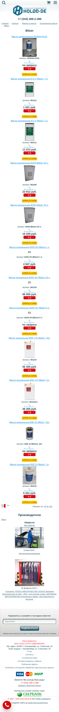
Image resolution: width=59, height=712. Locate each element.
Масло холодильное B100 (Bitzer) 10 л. (29, 163)
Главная (4, 23)
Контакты (29, 655)
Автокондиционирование (29, 553)
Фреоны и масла (29, 23)
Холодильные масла (48, 23)
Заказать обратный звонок (29, 685)
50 (48, 506)
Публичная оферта (29, 664)
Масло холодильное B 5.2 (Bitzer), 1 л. (29, 79)
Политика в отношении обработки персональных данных (29, 668)
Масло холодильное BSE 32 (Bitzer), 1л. (29, 464)
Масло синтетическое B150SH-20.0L (29, 37)
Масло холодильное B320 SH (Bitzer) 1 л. (29, 247)
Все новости (29, 526)
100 (50, 506)
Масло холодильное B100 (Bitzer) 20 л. (29, 205)
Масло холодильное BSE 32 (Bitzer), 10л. (29, 422)
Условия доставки (29, 658)
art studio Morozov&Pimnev (36, 703)
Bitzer (3, 519)
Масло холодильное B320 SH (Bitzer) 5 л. (29, 308)
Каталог (15, 23)
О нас (29, 651)
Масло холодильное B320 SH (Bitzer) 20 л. (29, 278)
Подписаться (29, 628)
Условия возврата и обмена (29, 661)
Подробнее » (29, 63)
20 (45, 506)
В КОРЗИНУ (29, 69)
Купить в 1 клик (29, 74)
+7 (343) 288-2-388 (29, 18)
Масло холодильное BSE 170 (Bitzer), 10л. (29, 338)
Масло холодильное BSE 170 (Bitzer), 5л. (29, 380)
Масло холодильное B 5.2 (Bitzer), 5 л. (29, 121)
